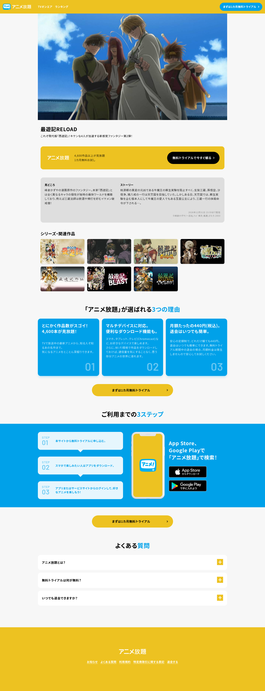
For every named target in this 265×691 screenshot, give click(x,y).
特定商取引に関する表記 (148, 662)
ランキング (61, 7)
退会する (172, 662)
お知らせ (92, 662)
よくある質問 (108, 662)
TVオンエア (45, 7)
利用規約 (125, 662)
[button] (132, 562)
